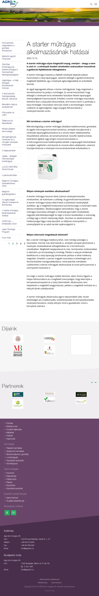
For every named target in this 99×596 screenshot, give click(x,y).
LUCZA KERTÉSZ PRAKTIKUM (10, 168)
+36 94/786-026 (27, 545)
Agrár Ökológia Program (8, 230)
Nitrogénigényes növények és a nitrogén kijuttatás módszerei (10, 141)
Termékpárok (12, 463)
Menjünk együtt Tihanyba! (9, 57)
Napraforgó (11, 476)
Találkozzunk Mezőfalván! (7, 121)
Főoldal (9, 423)
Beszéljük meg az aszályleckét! (9, 105)
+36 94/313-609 (27, 542)
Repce (9, 482)
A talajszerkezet (8, 150)
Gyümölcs (10, 485)
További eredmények (15, 501)
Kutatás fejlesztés (14, 429)
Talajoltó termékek (14, 448)
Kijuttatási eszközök (15, 460)
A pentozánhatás (9, 175)
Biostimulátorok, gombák (17, 454)
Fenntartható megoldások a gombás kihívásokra (8, 47)
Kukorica (10, 473)
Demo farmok (12, 498)
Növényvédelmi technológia (8, 130)
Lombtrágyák (12, 457)
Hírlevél (9, 435)
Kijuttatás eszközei (14, 488)
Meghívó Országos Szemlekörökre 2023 (10, 183)
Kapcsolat (10, 439)
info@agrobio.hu (27, 548)
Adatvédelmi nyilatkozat (50, 579)
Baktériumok (12, 426)
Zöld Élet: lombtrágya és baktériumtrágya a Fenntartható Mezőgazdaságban (10, 69)
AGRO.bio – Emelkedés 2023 (9, 222)
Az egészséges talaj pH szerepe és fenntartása (10, 202)
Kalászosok (11, 479)
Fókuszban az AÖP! (8, 113)
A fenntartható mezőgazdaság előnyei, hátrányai (9, 96)
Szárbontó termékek (15, 451)
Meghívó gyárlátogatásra (8, 192)
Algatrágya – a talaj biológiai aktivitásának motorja (10, 84)
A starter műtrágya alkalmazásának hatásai (10, 213)
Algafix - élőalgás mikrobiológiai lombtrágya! (9, 158)
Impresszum (56, 582)
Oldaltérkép (43, 582)
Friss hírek (6, 237)
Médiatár (10, 432)
